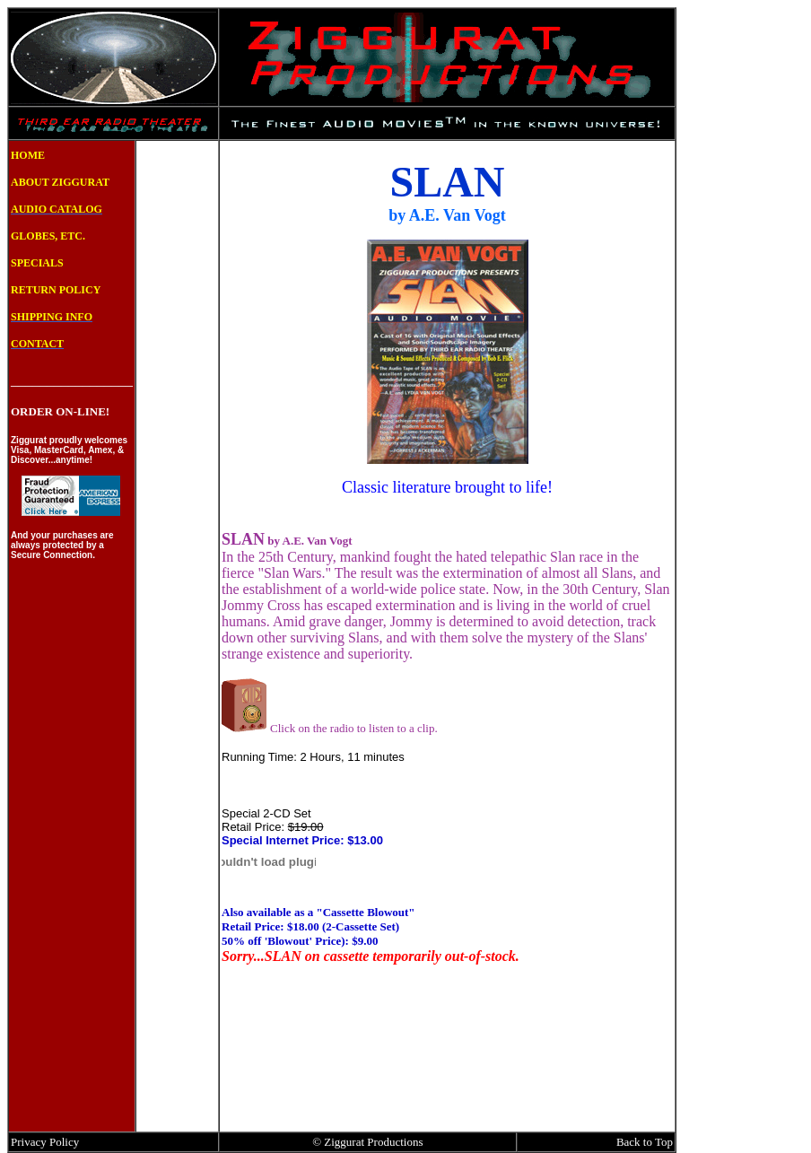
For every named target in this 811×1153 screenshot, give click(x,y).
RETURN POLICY (55, 290)
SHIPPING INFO (51, 316)
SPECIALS (37, 263)
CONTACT (37, 343)
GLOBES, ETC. (48, 236)
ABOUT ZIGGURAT (60, 182)
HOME (28, 155)
